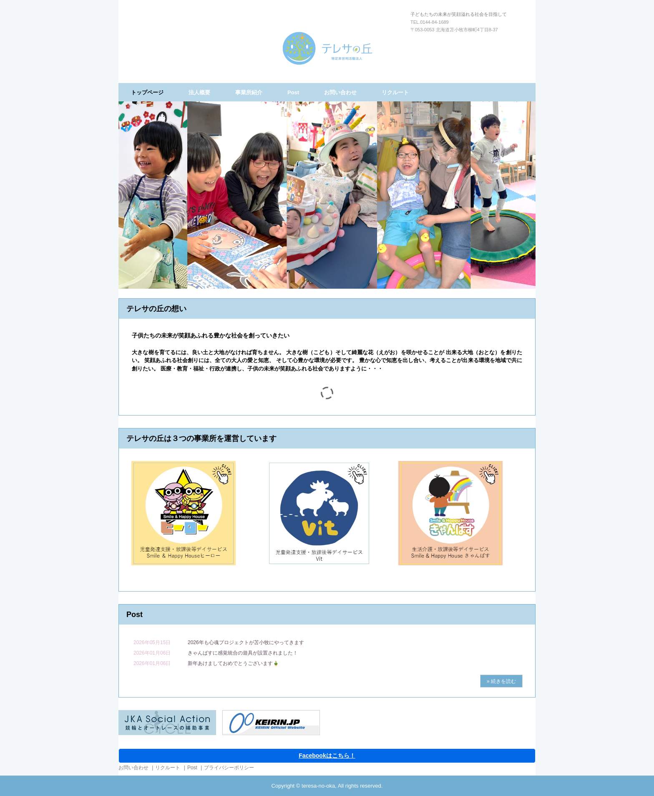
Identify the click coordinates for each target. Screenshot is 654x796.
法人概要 (199, 92)
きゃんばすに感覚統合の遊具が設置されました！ (243, 653)
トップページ (147, 92)
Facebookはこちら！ (327, 755)
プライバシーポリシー (229, 768)
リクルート (395, 92)
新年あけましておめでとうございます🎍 (233, 663)
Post (293, 92)
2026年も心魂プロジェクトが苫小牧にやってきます (246, 642)
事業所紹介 (248, 92)
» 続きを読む (501, 681)
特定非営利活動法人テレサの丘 (327, 48)
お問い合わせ (340, 92)
